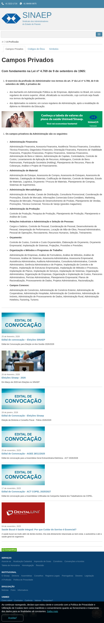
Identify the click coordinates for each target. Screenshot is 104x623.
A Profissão (6, 580)
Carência (28, 600)
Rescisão (40, 565)
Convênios (57, 561)
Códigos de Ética (36, 49)
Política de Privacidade (23, 580)
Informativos (23, 590)
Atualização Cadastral (22, 561)
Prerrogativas (67, 576)
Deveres (79, 576)
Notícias (5, 590)
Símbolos (53, 49)
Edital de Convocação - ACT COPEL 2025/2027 (26, 491)
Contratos (18, 600)
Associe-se (6, 561)
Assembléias (26, 576)
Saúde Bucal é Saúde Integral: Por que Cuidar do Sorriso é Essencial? (39, 529)
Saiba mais (52, 611)
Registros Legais (52, 576)
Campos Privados (14, 49)
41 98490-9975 (30, 4)
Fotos (13, 590)
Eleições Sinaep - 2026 (14, 377)
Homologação (28, 565)
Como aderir (7, 600)
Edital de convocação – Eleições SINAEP (23, 339)
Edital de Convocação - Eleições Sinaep (23, 415)
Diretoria (15, 576)
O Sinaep (6, 576)
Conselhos (38, 576)
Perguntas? (48, 600)
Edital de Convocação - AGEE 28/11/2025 (23, 453)
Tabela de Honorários (11, 565)
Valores (38, 600)
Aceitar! (12, 618)
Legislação (89, 576)
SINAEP (37, 15)
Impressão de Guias (42, 561)
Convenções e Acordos (74, 561)
